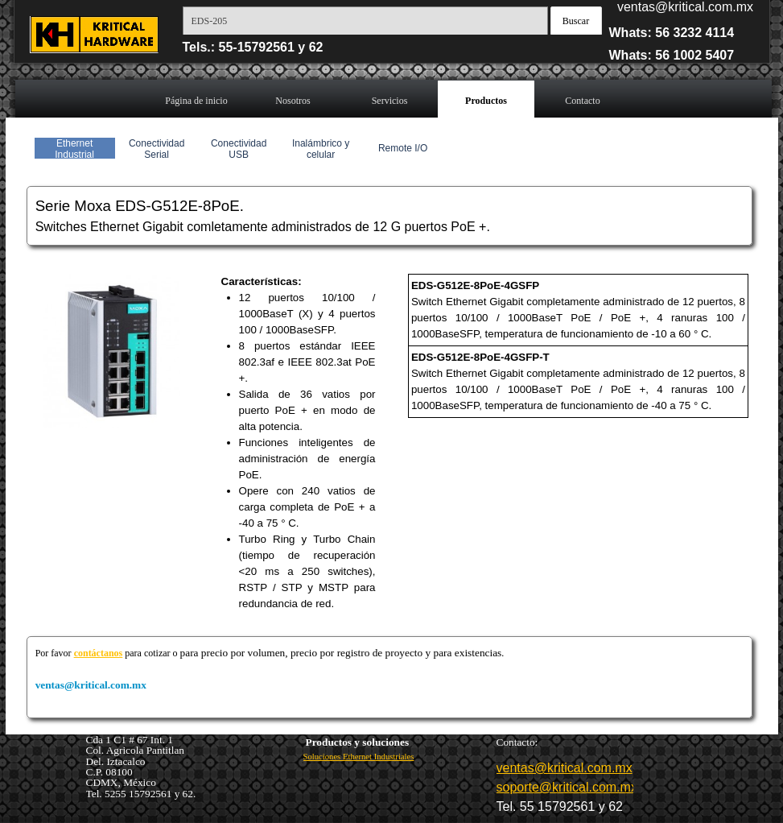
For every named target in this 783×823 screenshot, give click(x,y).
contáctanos (98, 653)
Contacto (582, 100)
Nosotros (292, 100)
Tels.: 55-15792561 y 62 (253, 47)
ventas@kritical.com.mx (685, 7)
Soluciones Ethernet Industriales (358, 756)
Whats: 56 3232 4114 (672, 32)
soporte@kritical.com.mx (567, 787)
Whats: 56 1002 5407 (672, 55)
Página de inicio (196, 100)
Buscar (576, 21)
